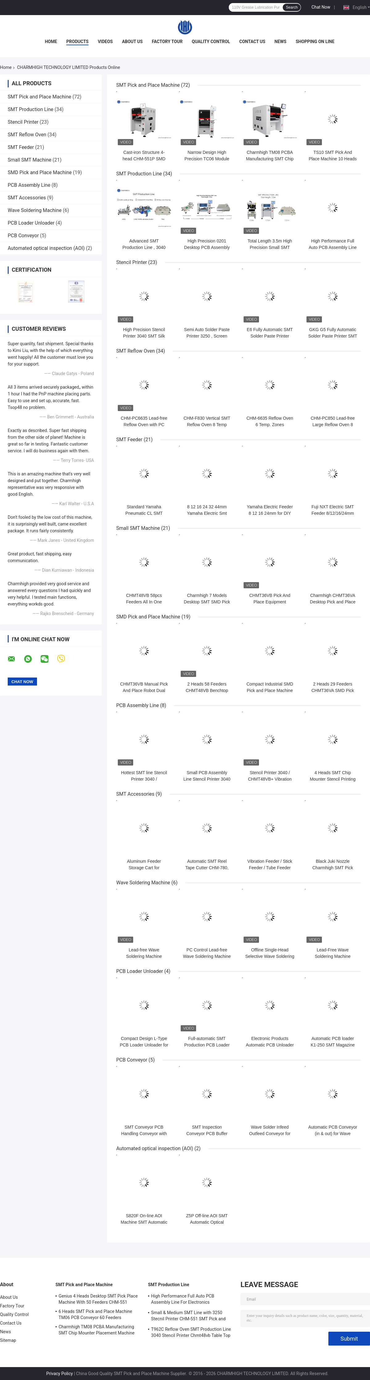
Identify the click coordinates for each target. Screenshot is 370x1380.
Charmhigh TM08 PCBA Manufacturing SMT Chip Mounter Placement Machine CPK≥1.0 (96, 1330)
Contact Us (252, 41)
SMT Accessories (27, 198)
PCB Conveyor (23, 235)
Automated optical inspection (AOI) (46, 248)
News (280, 41)
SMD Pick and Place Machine (40, 172)
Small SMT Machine (29, 160)
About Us (132, 41)
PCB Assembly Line (29, 185)
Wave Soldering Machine (35, 210)
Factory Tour (167, 41)
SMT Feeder (21, 147)
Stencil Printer (23, 122)
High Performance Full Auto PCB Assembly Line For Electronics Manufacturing (182, 1300)
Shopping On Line (315, 41)
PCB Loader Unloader (31, 223)
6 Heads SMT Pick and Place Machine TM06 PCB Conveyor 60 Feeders (95, 1314)
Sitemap (8, 1340)
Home (51, 41)
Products (77, 41)
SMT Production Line (30, 109)
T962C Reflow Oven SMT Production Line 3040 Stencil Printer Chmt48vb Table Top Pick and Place (191, 1333)
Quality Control (211, 41)
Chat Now (320, 7)
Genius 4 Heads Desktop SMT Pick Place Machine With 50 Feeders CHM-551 (98, 1299)
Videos (105, 41)
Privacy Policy (59, 1373)
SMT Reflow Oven (27, 135)
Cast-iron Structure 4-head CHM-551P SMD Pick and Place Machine (144, 159)
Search (292, 7)
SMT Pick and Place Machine (39, 97)
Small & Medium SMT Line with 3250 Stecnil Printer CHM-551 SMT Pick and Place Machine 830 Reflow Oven (188, 1316)
